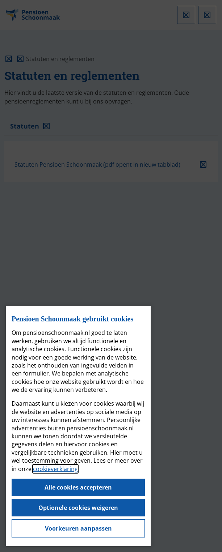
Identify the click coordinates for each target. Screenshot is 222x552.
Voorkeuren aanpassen (78, 528)
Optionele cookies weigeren (78, 508)
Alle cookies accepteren (78, 487)
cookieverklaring (55, 469)
